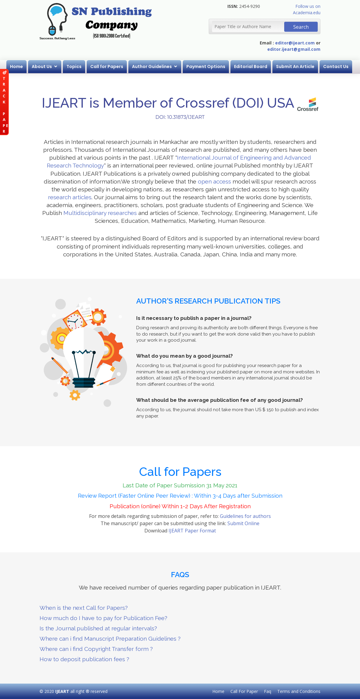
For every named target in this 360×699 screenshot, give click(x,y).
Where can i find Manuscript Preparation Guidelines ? (110, 638)
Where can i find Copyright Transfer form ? (96, 648)
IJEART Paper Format (192, 530)
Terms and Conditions (298, 691)
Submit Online (243, 523)
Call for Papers (106, 66)
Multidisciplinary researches (100, 213)
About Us (42, 66)
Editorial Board (250, 66)
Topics (74, 66)
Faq (267, 691)
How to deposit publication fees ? (84, 659)
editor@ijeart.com (295, 43)
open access (214, 181)
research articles (70, 197)
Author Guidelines (152, 66)
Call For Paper (244, 691)
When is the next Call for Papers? (84, 607)
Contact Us (336, 66)
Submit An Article (295, 66)
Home (16, 66)
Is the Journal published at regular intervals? (98, 628)
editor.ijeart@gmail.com (293, 49)
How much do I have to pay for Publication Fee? (103, 618)
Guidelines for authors (245, 516)
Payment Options (205, 66)
